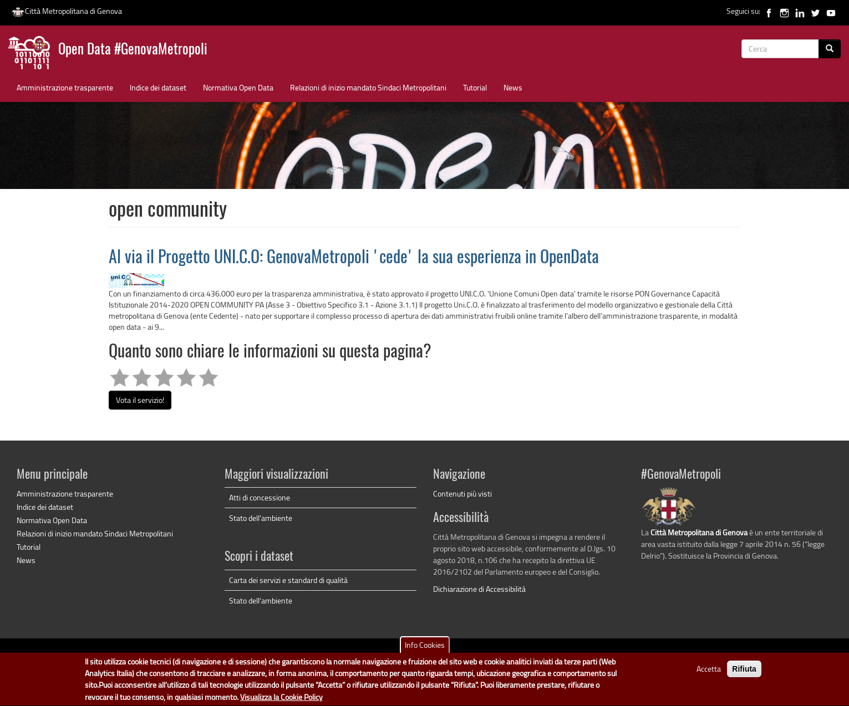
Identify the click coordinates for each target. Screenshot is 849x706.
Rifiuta (744, 672)
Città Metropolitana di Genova (66, 11)
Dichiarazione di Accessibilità (479, 589)
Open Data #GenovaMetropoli (132, 50)
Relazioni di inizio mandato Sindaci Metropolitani (368, 87)
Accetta (709, 672)
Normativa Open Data (238, 87)
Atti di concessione (259, 497)
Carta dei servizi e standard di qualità (288, 580)
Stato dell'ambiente (260, 518)
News (513, 87)
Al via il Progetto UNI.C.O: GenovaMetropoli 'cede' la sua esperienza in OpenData (354, 258)
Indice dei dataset (158, 87)
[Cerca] (830, 48)
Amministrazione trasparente (65, 87)
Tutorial (475, 87)
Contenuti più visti (462, 493)
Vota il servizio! (140, 400)
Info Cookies (425, 648)
